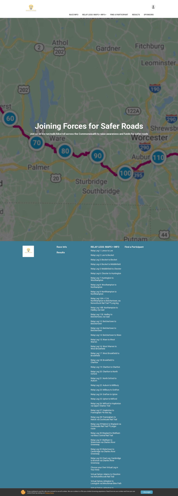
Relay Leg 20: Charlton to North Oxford (104, 372)
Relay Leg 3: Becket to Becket (104, 260)
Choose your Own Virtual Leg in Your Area (104, 468)
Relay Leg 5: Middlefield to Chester (106, 269)
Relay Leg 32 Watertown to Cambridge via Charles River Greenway (103, 451)
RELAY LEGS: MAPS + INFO (93, 15)
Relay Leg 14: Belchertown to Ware (106, 335)
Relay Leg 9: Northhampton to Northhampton (103, 293)
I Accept (146, 492)
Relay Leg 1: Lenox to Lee (102, 251)
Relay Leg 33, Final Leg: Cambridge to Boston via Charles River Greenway (106, 460)
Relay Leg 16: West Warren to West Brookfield (104, 347)
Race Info (73, 15)
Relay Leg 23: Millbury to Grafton (105, 390)
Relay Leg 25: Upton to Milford (104, 399)
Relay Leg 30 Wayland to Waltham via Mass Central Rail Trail (105, 434)
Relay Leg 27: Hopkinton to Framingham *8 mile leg (102, 411)
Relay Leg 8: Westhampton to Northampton (103, 286)
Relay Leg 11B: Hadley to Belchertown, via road (101, 315)
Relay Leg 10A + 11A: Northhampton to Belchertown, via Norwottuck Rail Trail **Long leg (105, 300)
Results (136, 15)
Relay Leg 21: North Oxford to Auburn (103, 379)
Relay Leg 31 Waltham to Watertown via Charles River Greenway (103, 442)
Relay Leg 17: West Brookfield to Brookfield (105, 354)
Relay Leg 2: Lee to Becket (102, 255)
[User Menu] (153, 7)
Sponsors (149, 15)
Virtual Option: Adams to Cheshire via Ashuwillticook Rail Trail (105, 475)
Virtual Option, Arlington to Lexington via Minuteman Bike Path (106, 482)
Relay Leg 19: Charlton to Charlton (105, 367)
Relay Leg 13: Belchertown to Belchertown (103, 329)
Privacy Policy (49, 493)
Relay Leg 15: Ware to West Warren (103, 340)
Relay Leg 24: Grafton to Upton (104, 394)
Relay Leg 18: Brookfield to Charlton (102, 361)
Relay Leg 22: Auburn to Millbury (105, 385)
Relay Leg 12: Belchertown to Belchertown (103, 322)
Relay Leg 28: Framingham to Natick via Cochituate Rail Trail (104, 418)
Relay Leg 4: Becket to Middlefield (106, 264)
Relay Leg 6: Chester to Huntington (106, 273)
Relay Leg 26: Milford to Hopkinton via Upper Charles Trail (106, 404)
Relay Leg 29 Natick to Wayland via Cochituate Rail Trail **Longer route (106, 426)
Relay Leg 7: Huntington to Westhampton (102, 279)
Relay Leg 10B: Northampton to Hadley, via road (104, 309)
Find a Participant (119, 15)
